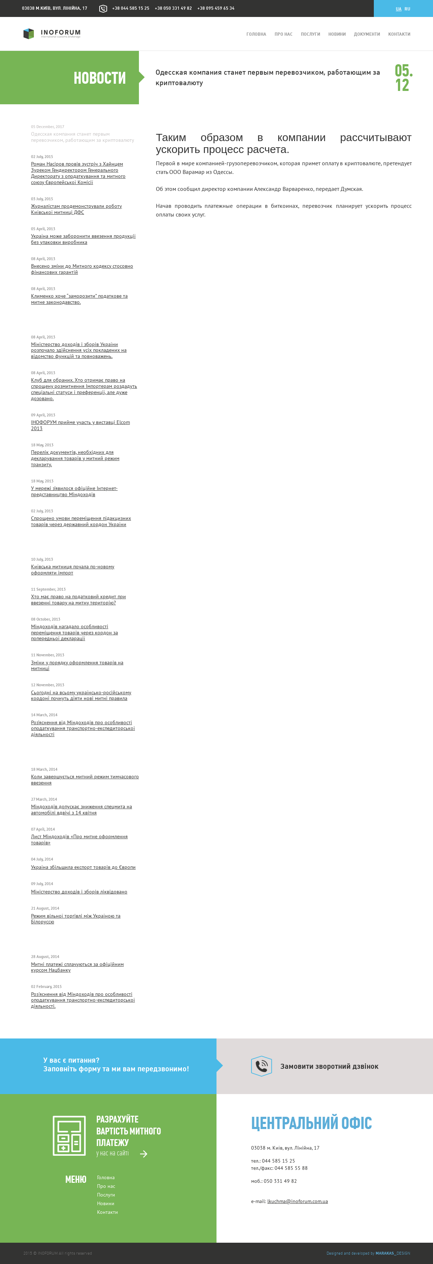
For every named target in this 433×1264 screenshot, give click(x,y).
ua (399, 9)
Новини (337, 34)
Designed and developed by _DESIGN (368, 1253)
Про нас (284, 34)
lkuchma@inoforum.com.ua (297, 1201)
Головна (256, 34)
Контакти (399, 34)
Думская (351, 188)
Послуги (310, 34)
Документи (367, 34)
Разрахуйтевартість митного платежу (128, 1136)
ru (407, 9)
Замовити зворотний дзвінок (329, 1066)
